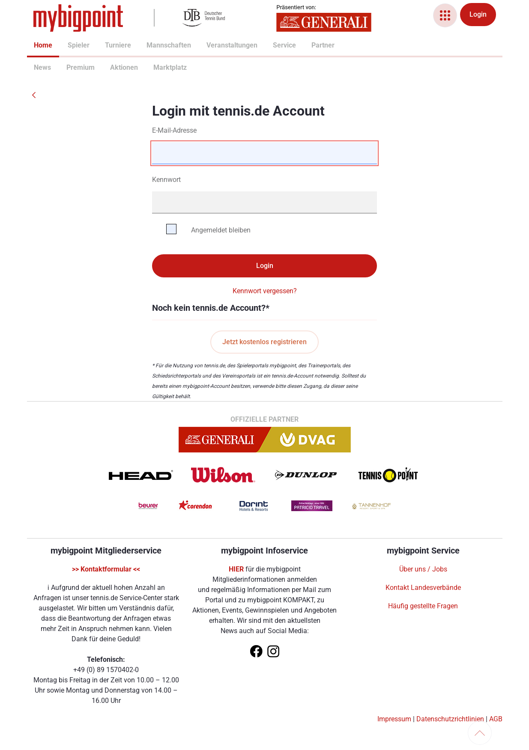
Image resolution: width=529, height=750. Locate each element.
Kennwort (166, 180)
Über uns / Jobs (423, 569)
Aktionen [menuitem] (113, 67)
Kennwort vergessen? (265, 291)
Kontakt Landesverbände (423, 587)
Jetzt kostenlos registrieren (264, 342)
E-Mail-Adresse (174, 130)
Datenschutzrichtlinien (450, 719)
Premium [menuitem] (69, 67)
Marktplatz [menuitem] (157, 67)
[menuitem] (34, 46)
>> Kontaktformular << (106, 569)
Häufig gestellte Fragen (423, 606)
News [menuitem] (37, 67)
